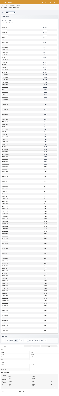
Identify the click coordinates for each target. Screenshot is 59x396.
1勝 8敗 (45, 116)
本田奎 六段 (4, 308)
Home (2, 5)
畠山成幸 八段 (5, 49)
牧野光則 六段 (5, 245)
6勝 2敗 (45, 121)
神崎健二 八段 (5, 44)
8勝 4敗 (45, 89)
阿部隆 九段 (4, 27)
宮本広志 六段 (5, 243)
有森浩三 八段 (5, 42)
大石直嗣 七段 (5, 109)
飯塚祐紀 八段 (5, 166)
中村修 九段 (4, 54)
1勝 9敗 (45, 106)
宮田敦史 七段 (5, 283)
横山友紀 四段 (5, 290)
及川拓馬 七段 (5, 263)
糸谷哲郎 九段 (5, 119)
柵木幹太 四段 (5, 310)
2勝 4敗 (45, 156)
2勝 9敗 (45, 99)
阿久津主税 (10, 381)
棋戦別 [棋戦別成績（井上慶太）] (11, 340)
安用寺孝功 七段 (5, 131)
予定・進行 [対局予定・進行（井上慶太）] (31, 340)
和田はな (9, 385)
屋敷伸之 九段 (5, 92)
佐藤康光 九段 (5, 99)
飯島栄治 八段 (5, 186)
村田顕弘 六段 (5, 156)
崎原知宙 (33, 384)
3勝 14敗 (45, 64)
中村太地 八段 (5, 136)
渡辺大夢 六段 (5, 315)
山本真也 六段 (5, 144)
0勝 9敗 (45, 119)
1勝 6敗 (45, 136)
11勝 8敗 (45, 54)
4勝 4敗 (45, 126)
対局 (46, 2)
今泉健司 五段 (5, 236)
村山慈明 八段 (5, 161)
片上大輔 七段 (5, 226)
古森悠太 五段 (5, 223)
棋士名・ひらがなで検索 (6, 20)
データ (53, 2)
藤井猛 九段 (4, 72)
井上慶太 (6, 5)
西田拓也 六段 (5, 260)
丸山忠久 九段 (5, 82)
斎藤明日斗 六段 (5, 300)
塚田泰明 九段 (5, 124)
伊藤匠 (32, 352)
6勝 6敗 (45, 92)
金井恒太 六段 (5, 238)
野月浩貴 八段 (5, 114)
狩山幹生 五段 (5, 275)
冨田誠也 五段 (5, 231)
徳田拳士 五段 (5, 203)
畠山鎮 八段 (4, 30)
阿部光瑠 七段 (5, 313)
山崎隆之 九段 (5, 74)
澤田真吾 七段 (5, 104)
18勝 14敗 (45, 30)
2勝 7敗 (45, 114)
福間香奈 (2, 364)
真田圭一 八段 (5, 270)
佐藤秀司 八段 (5, 241)
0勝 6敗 (45, 164)
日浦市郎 (33, 376)
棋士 (43, 2)
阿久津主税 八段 (5, 126)
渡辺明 (2, 354)
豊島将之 (2, 356)
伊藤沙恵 (32, 367)
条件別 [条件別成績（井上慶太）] (21, 340)
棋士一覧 (2, 359)
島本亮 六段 (4, 169)
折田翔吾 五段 (5, 280)
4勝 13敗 (45, 62)
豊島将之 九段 (5, 171)
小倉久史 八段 (5, 330)
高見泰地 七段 (5, 303)
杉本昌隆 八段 (5, 39)
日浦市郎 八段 (5, 141)
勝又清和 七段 (5, 322)
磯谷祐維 (33, 385)
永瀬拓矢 (32, 354)
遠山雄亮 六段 (5, 317)
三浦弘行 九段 (5, 116)
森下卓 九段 (4, 37)
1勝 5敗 (45, 159)
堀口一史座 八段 (5, 154)
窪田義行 (9, 376)
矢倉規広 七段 (5, 67)
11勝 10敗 (45, 47)
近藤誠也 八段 (5, 298)
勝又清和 (33, 378)
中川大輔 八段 (5, 69)
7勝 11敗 (45, 59)
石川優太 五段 (5, 265)
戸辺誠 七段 (4, 146)
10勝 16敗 (45, 37)
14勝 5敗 (45, 52)
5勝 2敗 (45, 134)
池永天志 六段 (5, 173)
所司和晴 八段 (5, 213)
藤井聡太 (2, 352)
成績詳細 (10, 5)
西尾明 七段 (4, 278)
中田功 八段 (4, 191)
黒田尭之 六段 (5, 208)
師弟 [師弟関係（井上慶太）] (45, 340)
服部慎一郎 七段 (5, 253)
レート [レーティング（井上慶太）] (25, 340)
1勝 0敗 (45, 273)
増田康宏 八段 (5, 255)
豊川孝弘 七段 (5, 149)
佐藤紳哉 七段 (5, 221)
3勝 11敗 (45, 82)
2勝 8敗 (45, 104)
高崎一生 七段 (5, 206)
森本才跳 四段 (5, 320)
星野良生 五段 (5, 188)
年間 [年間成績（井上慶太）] (7, 340)
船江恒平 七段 (5, 211)
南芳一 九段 (4, 32)
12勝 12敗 (45, 42)
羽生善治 (32, 356)
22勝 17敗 (45, 27)
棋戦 (50, 2)
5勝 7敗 (45, 94)
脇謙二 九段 (4, 89)
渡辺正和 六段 (5, 248)
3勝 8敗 (45, 97)
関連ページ (3, 12)
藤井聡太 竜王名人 (5, 273)
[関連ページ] (10, 12)
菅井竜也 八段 (5, 159)
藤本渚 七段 (4, 250)
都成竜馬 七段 (5, 176)
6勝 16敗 (45, 44)
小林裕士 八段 (5, 139)
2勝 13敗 (45, 74)
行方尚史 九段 (5, 87)
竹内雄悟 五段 (5, 233)
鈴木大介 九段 (5, 84)
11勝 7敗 (45, 57)
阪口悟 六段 (4, 111)
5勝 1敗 (45, 139)
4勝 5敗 (45, 109)
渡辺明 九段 (4, 196)
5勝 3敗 (45, 124)
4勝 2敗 (45, 141)
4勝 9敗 (45, 84)
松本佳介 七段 (5, 325)
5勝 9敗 (45, 77)
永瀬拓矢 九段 (5, 216)
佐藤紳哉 (33, 381)
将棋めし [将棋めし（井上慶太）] (37, 340)
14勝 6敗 (45, 49)
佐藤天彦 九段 (5, 258)
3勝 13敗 (45, 72)
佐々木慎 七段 (5, 183)
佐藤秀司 (9, 378)
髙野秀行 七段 (5, 327)
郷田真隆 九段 (5, 77)
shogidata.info (8, 2)
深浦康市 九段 (5, 79)
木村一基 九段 (5, 97)
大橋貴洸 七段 (5, 198)
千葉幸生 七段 (5, 228)
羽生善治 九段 (5, 62)
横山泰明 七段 (5, 218)
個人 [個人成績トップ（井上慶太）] (3, 340)
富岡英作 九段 (5, 151)
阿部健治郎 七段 (5, 268)
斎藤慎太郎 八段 (5, 164)
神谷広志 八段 (5, 129)
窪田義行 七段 (5, 178)
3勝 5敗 (45, 131)
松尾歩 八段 (4, 134)
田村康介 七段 (5, 193)
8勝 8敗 (45, 69)
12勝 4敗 (45, 67)
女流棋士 (49, 346)
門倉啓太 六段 (5, 285)
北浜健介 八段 (5, 52)
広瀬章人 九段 (5, 295)
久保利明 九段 (5, 59)
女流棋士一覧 (3, 369)
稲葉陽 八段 (4, 181)
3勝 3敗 (45, 146)
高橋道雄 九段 (5, 47)
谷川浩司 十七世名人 (6, 64)
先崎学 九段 (4, 94)
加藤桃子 (2, 367)
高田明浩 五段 (5, 201)
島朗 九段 (4, 57)
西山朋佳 (32, 364)
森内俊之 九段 (5, 106)
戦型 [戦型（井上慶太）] (42, 340)
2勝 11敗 (45, 87)
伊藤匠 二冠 (4, 293)
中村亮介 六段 (5, 288)
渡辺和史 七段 (5, 305)
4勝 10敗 (45, 79)
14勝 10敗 (45, 39)
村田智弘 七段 (5, 121)
